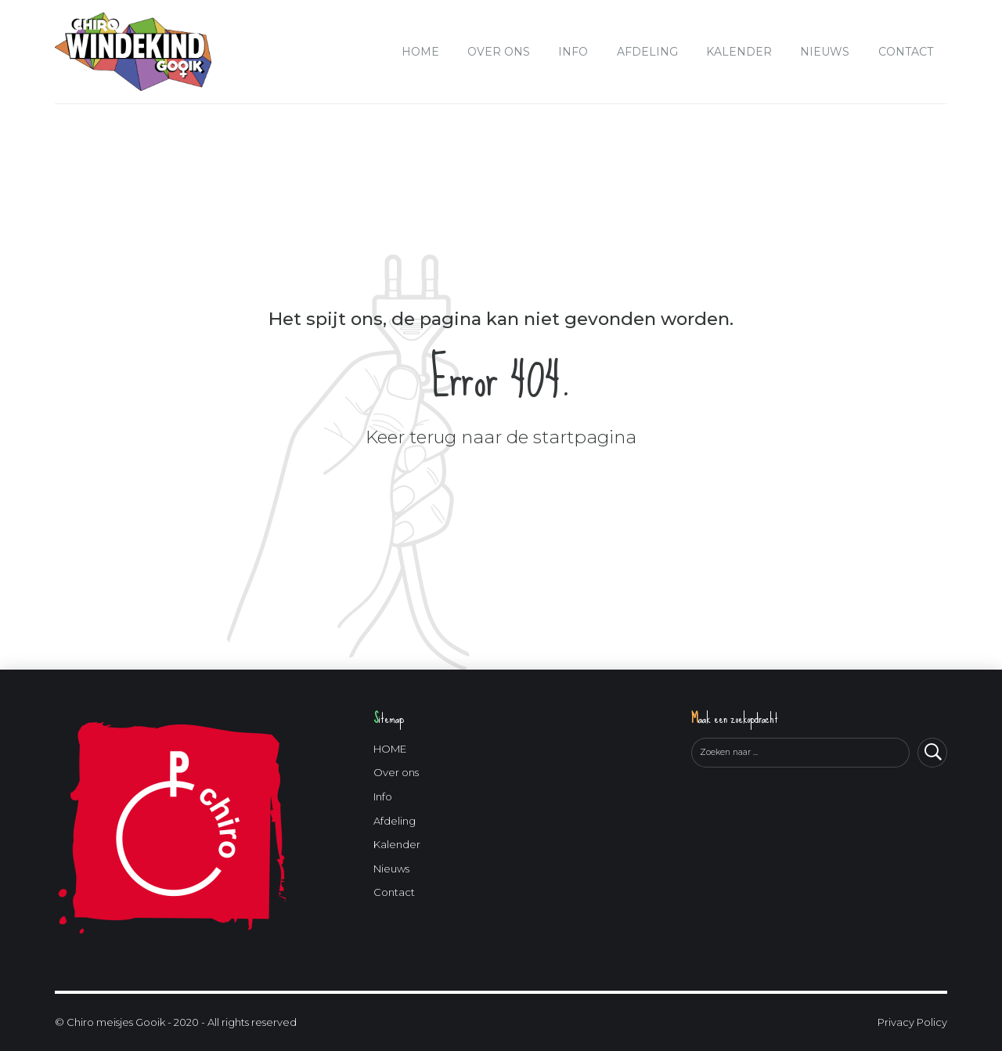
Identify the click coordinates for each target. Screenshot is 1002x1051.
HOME (420, 52)
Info (573, 52)
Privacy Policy (912, 1022)
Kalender (739, 52)
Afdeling (647, 52)
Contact (905, 52)
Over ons (498, 52)
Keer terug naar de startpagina (501, 437)
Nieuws (824, 52)
